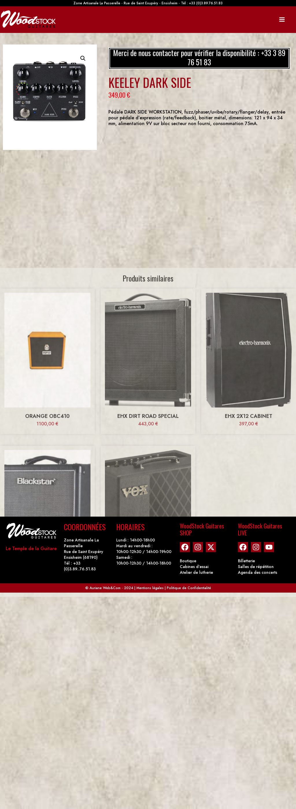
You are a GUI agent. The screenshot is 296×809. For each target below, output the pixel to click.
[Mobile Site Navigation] (282, 19)
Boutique (188, 561)
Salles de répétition (256, 566)
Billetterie (246, 561)
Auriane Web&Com (105, 588)
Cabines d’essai (194, 566)
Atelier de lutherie (196, 572)
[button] (83, 58)
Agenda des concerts (257, 572)
